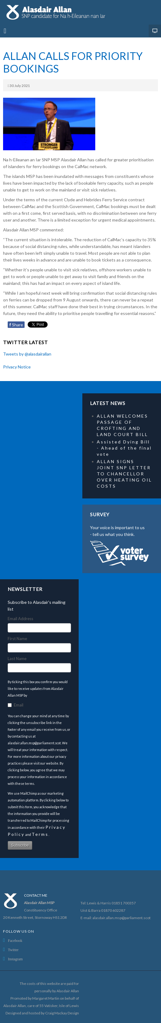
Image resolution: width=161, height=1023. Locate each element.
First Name (17, 638)
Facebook (15, 940)
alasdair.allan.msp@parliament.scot (121, 917)
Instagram (15, 959)
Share (16, 324)
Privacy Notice (17, 366)
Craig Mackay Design (62, 1013)
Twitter (13, 950)
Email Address (20, 618)
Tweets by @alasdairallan (27, 353)
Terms (40, 834)
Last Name (17, 658)
